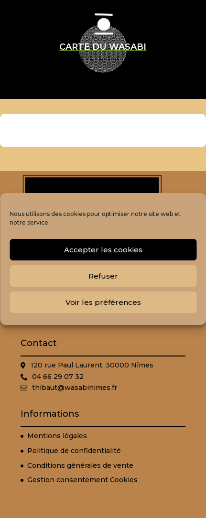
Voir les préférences (103, 302)
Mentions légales (57, 436)
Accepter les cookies (103, 249)
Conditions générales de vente (80, 465)
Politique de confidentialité (74, 450)
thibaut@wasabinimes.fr (74, 387)
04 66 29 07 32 (58, 376)
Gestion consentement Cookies (82, 479)
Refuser (103, 276)
